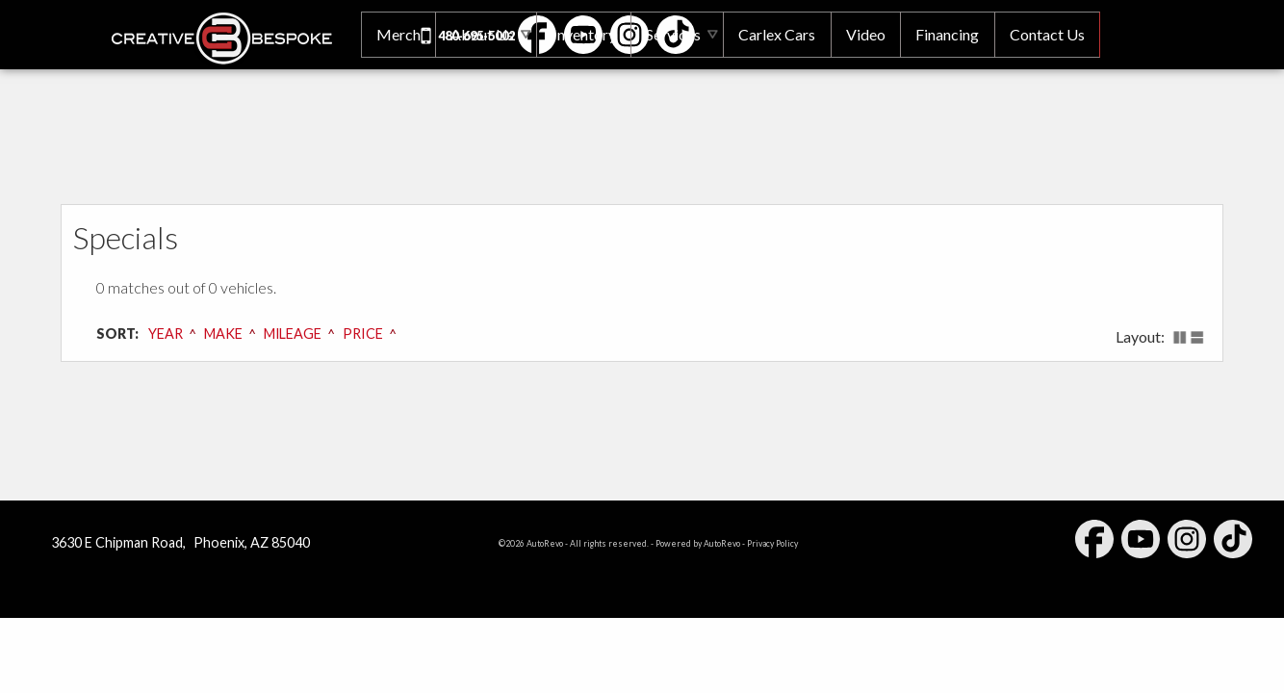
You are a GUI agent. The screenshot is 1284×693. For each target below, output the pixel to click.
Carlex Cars (773, 34)
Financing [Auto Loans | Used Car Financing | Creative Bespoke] (945, 34)
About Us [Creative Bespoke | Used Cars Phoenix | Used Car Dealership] (476, 34)
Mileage (293, 333)
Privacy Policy (772, 543)
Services (668, 34)
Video (863, 34)
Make (223, 333)
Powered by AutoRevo (697, 543)
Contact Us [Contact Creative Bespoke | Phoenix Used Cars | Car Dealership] (1046, 34)
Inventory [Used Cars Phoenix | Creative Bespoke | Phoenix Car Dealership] (578, 34)
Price (363, 333)
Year (165, 333)
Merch (391, 34)
